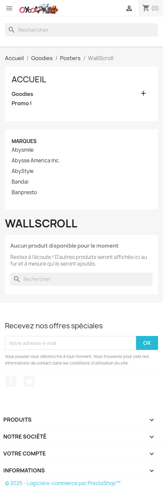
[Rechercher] (81, 30)
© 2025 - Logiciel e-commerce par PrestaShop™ (63, 483)
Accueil (29, 79)
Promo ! (22, 103)
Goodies (22, 94)
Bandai (20, 182)
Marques (24, 141)
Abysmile (23, 150)
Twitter (29, 381)
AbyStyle (23, 171)
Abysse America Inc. (36, 160)
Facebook (11, 381)
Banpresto (24, 192)
